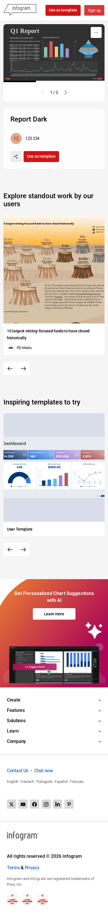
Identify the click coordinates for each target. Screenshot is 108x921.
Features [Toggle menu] (16, 710)
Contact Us (17, 770)
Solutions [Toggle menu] (16, 720)
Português (44, 781)
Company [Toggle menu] (16, 741)
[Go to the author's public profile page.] (24, 138)
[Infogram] (19, 10)
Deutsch (27, 781)
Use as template (62, 10)
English (12, 781)
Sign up (94, 10)
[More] (96, 32)
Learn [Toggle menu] (13, 731)
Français (77, 781)
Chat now (43, 770)
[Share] (15, 156)
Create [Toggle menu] (13, 700)
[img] (45, 52)
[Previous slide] (42, 92)
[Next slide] (65, 92)
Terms (13, 867)
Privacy (32, 867)
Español (61, 781)
